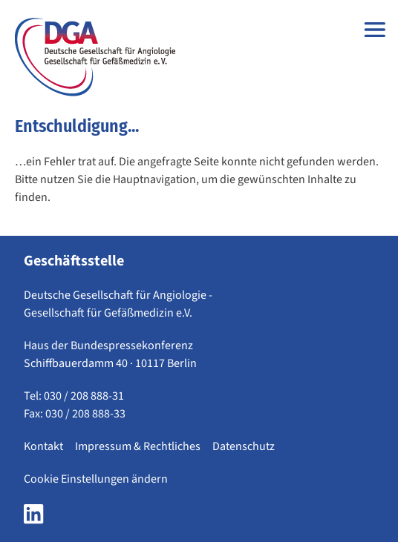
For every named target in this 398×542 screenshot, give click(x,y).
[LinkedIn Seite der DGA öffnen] (33, 518)
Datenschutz (243, 446)
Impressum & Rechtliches (137, 446)
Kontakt (43, 446)
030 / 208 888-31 (84, 396)
